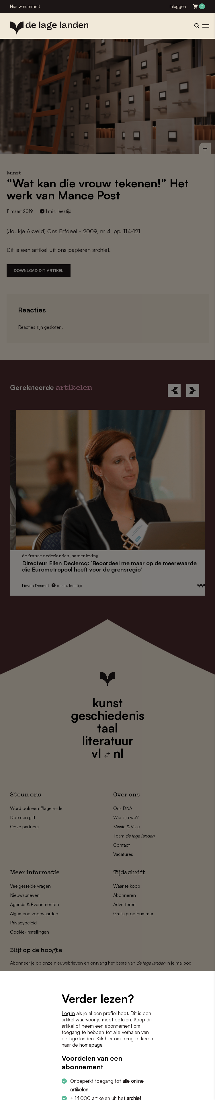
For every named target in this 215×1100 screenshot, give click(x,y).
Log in (68, 1013)
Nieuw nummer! (25, 6)
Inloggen (178, 6)
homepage (90, 1045)
